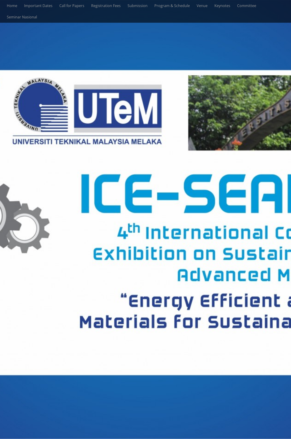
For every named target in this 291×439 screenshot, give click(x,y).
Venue (202, 5)
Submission (138, 5)
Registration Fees (106, 5)
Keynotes (222, 5)
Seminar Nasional (22, 17)
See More (146, 235)
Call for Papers (71, 5)
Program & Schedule (172, 5)
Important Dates (38, 5)
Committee (246, 5)
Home (12, 5)
